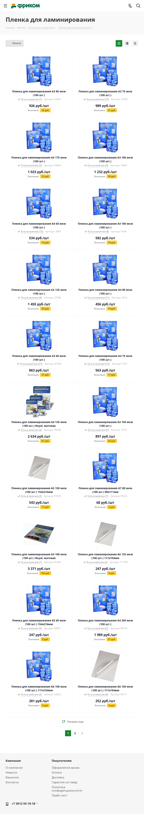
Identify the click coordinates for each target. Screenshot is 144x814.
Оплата (57, 772)
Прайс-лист (59, 795)
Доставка (58, 777)
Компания (13, 760)
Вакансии (12, 777)
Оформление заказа (65, 767)
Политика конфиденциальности (67, 788)
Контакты (12, 782)
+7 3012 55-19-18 (23, 803)
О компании (14, 767)
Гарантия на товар (64, 782)
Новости (11, 772)
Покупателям (62, 760)
